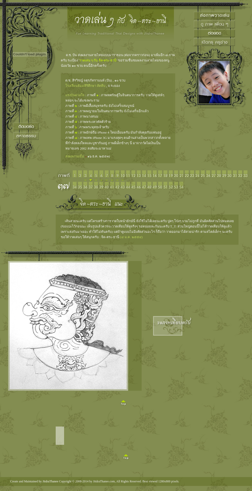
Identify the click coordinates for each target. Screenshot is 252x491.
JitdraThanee (50, 481)
